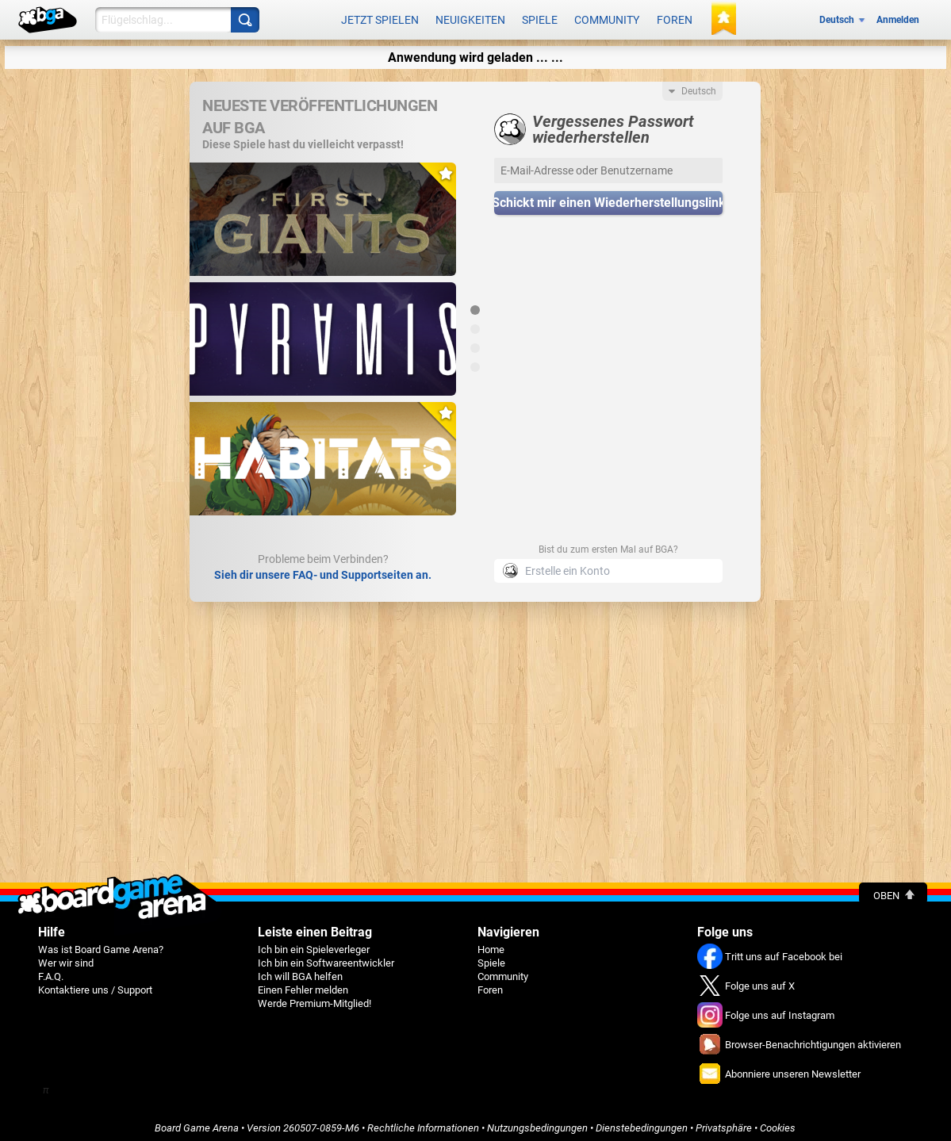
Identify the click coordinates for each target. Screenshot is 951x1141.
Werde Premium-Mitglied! (314, 998)
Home (490, 944)
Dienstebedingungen (642, 1122)
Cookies (778, 1122)
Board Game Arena (197, 1122)
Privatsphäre (724, 1122)
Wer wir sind (66, 957)
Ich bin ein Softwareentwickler (326, 957)
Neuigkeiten (470, 17)
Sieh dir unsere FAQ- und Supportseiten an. (322, 569)
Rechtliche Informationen (423, 1122)
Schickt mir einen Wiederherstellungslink (608, 197)
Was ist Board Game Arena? (100, 944)
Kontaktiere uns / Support (95, 984)
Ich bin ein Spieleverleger (314, 944)
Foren (674, 17)
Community (606, 17)
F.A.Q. (50, 971)
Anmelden (897, 17)
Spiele (540, 17)
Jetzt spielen (380, 17)
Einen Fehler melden (303, 984)
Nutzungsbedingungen (537, 1122)
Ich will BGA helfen (300, 971)
